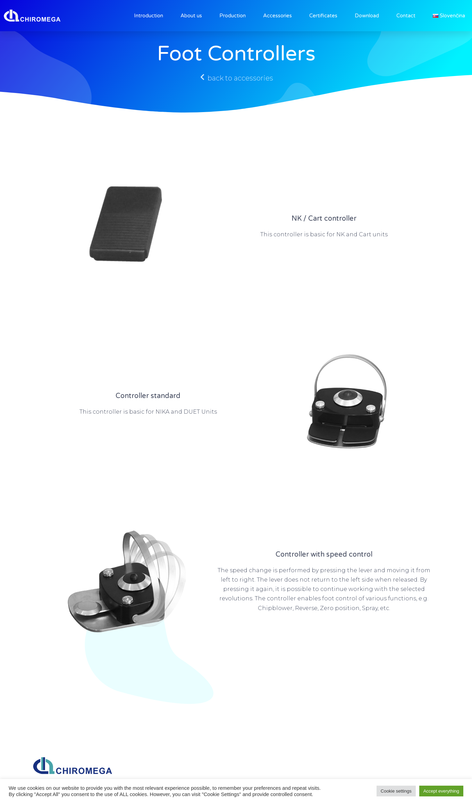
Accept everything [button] (441, 791)
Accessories (277, 15)
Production (232, 15)
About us (191, 15)
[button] (236, 78)
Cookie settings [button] (396, 791)
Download (367, 15)
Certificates (323, 15)
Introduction (148, 15)
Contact (405, 15)
